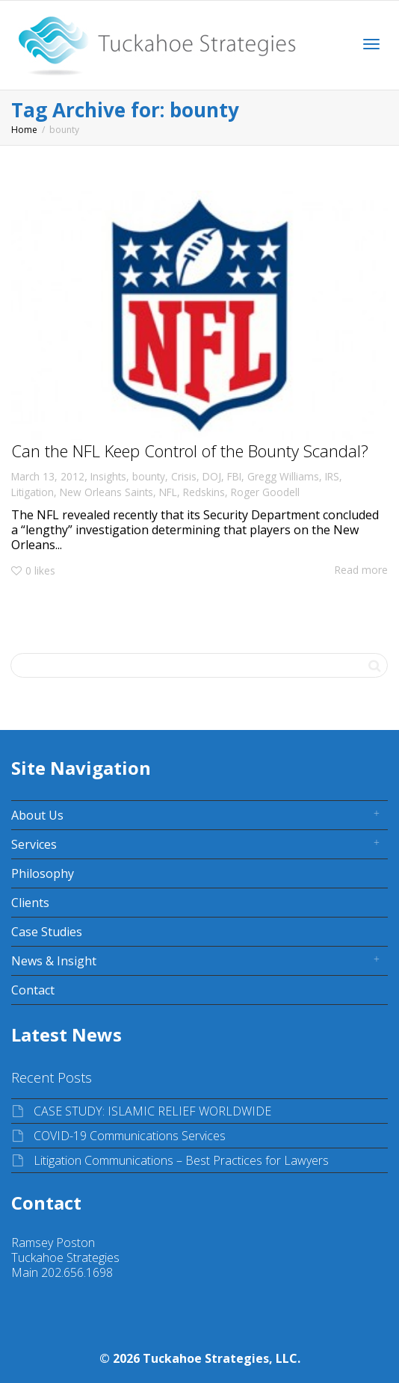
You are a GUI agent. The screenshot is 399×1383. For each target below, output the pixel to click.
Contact (33, 990)
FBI (234, 476)
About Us (37, 815)
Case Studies (46, 931)
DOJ (211, 476)
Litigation (32, 492)
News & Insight (53, 961)
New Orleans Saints (106, 492)
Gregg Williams (283, 476)
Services (34, 844)
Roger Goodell (265, 492)
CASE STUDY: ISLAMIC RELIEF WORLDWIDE (152, 1111)
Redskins (204, 492)
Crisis (184, 476)
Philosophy (42, 873)
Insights (108, 476)
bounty (148, 476)
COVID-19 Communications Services (130, 1135)
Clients (30, 902)
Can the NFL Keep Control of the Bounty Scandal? (189, 450)
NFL (168, 492)
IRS (332, 476)
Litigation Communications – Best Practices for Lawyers (181, 1160)
